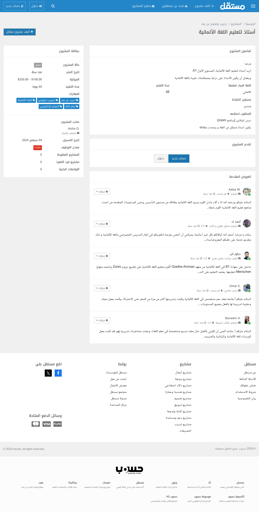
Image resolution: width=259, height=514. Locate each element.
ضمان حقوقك (248, 385)
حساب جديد (179, 158)
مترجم (234, 194)
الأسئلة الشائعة (247, 379)
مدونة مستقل (118, 398)
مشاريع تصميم (182, 398)
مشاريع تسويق (182, 405)
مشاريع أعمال (183, 372)
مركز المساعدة (118, 405)
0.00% (38, 148)
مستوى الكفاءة (241, 100)
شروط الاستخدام (246, 392)
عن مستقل (250, 372)
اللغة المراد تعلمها (239, 86)
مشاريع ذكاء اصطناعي (178, 385)
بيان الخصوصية (247, 398)
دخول (160, 158)
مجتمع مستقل (118, 392)
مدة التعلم (162, 86)
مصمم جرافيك (69, 133)
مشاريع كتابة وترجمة (179, 411)
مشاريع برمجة (183, 379)
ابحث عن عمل (118, 379)
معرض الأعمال (118, 385)
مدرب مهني (230, 290)
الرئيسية (250, 24)
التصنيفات (185, 431)
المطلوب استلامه (240, 114)
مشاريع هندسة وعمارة (178, 392)
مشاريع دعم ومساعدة (178, 418)
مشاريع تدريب (182, 424)
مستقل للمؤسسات (116, 372)
